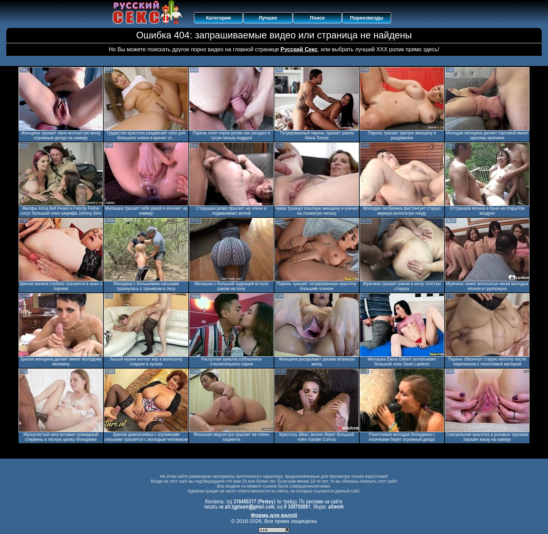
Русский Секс (299, 49)
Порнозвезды (366, 18)
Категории (218, 18)
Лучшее (268, 18)
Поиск (317, 18)
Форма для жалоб (274, 515)
